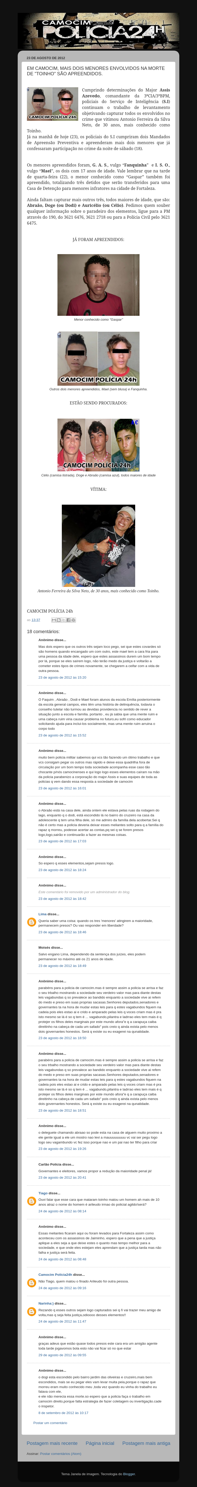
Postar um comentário (50, 1423)
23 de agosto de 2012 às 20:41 (62, 1177)
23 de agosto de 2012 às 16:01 (62, 788)
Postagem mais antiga (146, 1443)
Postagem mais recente (52, 1443)
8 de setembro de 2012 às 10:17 (63, 1413)
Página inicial (100, 1443)
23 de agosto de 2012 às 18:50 (62, 1038)
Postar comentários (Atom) (61, 1454)
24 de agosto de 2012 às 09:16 (62, 1288)
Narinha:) (46, 1303)
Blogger (129, 1474)
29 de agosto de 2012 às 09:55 (62, 1355)
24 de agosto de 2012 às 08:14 (62, 1211)
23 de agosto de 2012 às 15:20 (62, 677)
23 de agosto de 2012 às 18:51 (62, 1110)
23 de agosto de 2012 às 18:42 (62, 899)
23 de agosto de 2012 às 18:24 (62, 870)
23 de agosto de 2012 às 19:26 (62, 1149)
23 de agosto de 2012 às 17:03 (62, 841)
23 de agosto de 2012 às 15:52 (62, 735)
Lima (42, 914)
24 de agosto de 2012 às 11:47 (62, 1321)
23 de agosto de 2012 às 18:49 (62, 966)
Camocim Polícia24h (55, 1275)
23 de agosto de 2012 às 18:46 (62, 932)
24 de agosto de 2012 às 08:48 (62, 1259)
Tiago (43, 1193)
